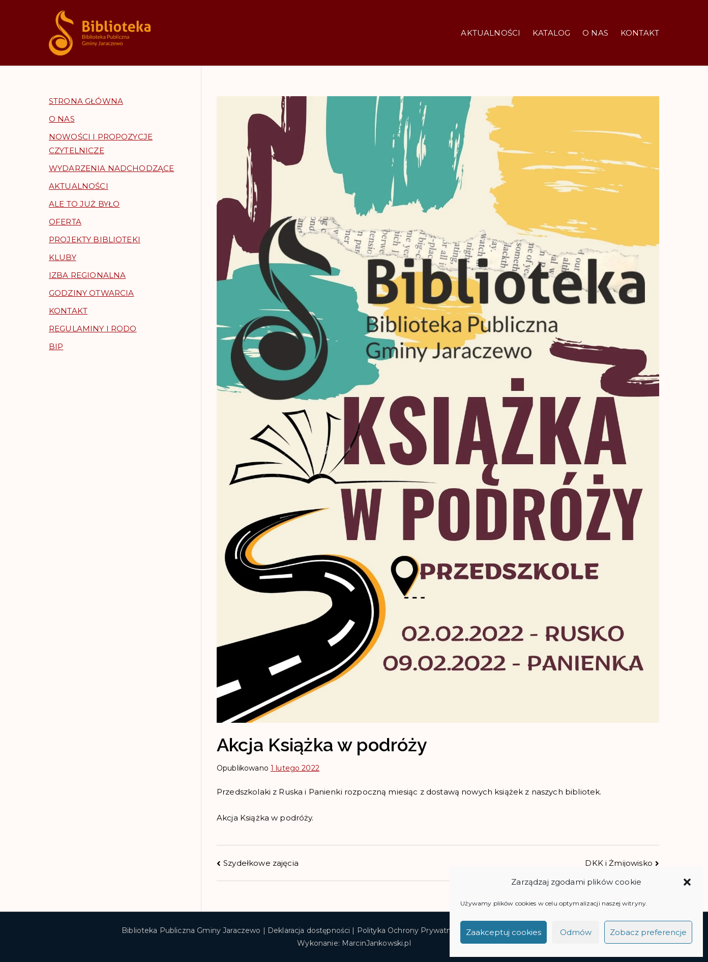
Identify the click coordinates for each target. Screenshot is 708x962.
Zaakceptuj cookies (503, 932)
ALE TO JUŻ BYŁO (84, 204)
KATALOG (551, 33)
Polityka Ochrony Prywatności (411, 930)
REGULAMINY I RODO (93, 328)
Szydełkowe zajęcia (261, 863)
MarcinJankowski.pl (376, 943)
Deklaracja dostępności (309, 930)
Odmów (576, 932)
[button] (687, 882)
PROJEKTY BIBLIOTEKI (94, 239)
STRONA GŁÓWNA (86, 101)
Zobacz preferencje (648, 932)
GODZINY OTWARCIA (91, 293)
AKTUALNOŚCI (490, 33)
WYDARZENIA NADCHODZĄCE (111, 168)
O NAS (595, 33)
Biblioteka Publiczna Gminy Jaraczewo (191, 930)
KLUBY (62, 257)
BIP (56, 346)
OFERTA (65, 222)
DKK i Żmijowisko (618, 863)
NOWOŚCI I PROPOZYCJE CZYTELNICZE (101, 143)
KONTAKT (640, 33)
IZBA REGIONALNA (87, 275)
